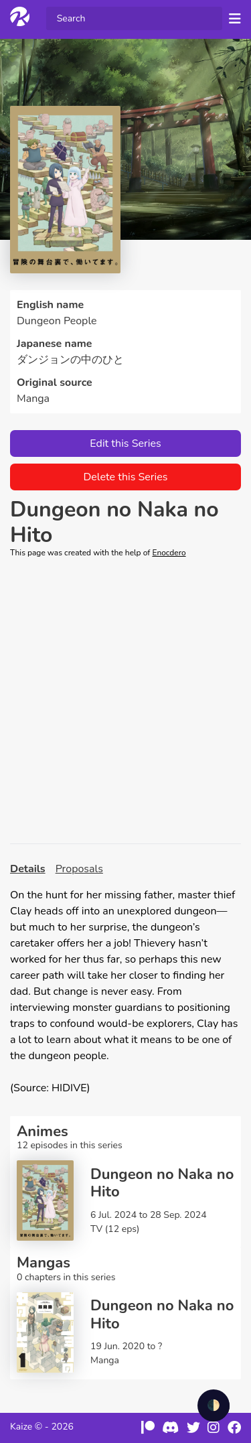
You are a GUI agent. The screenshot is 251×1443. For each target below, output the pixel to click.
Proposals (79, 869)
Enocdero (168, 552)
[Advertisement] (125, 701)
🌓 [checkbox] (213, 1405)
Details (28, 869)
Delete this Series (125, 477)
